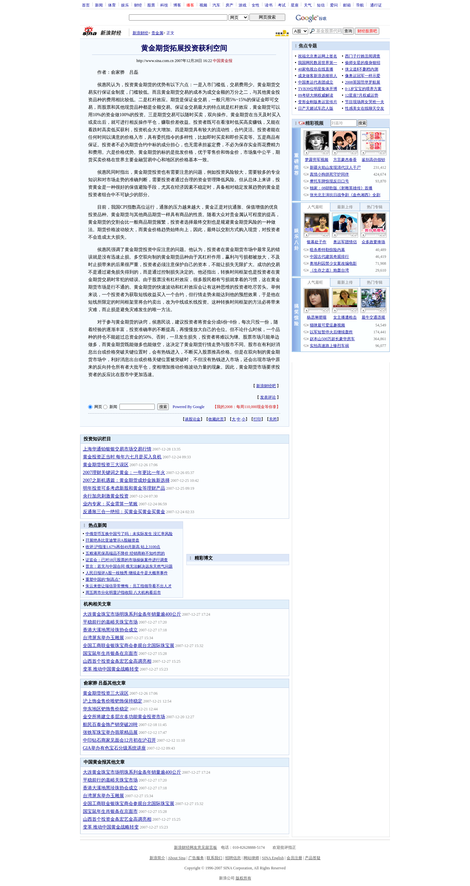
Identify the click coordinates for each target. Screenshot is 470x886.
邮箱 (347, 5)
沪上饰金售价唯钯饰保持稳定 (112, 701)
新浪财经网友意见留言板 (195, 847)
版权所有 (243, 878)
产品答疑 (313, 858)
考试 (282, 5)
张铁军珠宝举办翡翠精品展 (110, 732)
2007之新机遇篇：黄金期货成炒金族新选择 (126, 480)
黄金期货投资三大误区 (106, 464)
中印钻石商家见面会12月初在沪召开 (119, 740)
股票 (151, 5)
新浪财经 (140, 33)
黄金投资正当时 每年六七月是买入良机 (122, 456)
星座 (295, 5)
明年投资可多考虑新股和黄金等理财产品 (124, 488)
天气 (308, 5)
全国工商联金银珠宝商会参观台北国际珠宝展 (128, 645)
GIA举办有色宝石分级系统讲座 (114, 748)
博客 (177, 5)
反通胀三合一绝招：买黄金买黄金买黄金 (124, 511)
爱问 (334, 5)
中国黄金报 (222, 60)
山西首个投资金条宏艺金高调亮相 (117, 661)
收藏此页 (216, 419)
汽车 (216, 5)
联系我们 (214, 858)
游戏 (242, 5)
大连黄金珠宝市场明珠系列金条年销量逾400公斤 (132, 614)
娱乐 (125, 5)
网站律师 (251, 858)
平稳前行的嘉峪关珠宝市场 (110, 622)
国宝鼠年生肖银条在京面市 (110, 653)
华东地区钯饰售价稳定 (106, 708)
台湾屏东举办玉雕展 (103, 637)
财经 (138, 5)
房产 (229, 5)
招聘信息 (233, 858)
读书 (269, 5)
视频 (203, 5)
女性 (255, 5)
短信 (321, 5)
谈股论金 (192, 419)
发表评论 (268, 397)
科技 (164, 5)
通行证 (376, 5)
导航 (360, 5)
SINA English (273, 858)
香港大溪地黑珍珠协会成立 (110, 629)
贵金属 (157, 33)
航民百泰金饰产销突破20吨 (110, 724)
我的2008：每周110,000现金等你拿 (246, 406)
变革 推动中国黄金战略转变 (111, 669)
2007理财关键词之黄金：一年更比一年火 (124, 472)
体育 (112, 5)
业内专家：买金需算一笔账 (110, 503)
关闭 (273, 419)
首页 (86, 5)
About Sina (176, 858)
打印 (257, 419)
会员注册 (294, 858)
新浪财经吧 (266, 386)
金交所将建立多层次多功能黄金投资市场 (124, 716)
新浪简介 (157, 858)
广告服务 (196, 858)
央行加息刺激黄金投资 (106, 496)
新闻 (99, 5)
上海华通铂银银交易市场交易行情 (117, 449)
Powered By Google (188, 406)
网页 (98, 406)
